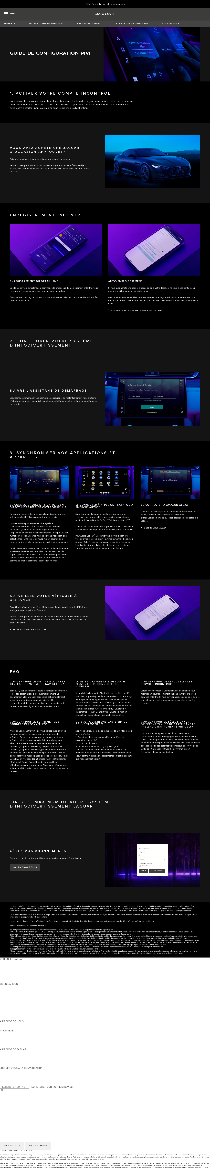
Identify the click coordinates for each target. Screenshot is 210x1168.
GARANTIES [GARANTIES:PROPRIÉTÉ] (7, 1040)
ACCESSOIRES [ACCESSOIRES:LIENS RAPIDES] (8, 1009)
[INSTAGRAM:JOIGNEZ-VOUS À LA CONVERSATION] (8, 1071)
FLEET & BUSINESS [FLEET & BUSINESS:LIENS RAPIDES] (11, 1015)
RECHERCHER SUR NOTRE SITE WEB (51, 1087)
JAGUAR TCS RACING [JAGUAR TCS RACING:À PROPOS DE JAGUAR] (12, 1058)
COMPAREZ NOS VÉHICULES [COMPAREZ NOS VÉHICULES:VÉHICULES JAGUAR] (16, 977)
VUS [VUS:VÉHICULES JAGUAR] (2, 968)
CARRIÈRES (7, 1109)
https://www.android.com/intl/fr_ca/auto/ (173, 938)
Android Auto (120, 520)
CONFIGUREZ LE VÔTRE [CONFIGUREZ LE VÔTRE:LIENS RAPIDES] (14, 990)
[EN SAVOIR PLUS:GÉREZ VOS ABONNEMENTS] (25, 867)
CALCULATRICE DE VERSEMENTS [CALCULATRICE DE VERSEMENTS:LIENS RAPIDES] (19, 993)
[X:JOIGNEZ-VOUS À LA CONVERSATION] (2, 1083)
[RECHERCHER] (2, 1090)
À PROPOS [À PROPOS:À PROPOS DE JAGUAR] (6, 1052)
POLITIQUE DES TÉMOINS (14, 1100)
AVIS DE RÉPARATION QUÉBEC (17, 1115)
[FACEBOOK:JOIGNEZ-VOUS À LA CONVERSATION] (8, 1080)
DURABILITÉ (7, 1027)
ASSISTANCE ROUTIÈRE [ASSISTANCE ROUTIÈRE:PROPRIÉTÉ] (14, 1043)
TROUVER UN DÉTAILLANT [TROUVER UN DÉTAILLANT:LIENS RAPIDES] (15, 996)
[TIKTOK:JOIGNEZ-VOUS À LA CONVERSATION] (5, 1074)
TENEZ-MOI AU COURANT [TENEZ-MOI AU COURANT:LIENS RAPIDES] (14, 1002)
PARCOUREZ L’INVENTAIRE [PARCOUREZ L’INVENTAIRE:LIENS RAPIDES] (15, 1018)
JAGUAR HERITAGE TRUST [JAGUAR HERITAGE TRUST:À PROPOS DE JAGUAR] (15, 1065)
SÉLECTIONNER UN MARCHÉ (16, 1094)
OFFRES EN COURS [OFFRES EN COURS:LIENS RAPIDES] (11, 987)
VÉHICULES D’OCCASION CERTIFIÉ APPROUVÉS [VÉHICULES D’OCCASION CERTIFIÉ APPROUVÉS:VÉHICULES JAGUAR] (27, 974)
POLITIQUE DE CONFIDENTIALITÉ (19, 1097)
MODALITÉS (7, 1103)
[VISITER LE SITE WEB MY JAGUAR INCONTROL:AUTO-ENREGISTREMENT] (135, 310)
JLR (2, 1024)
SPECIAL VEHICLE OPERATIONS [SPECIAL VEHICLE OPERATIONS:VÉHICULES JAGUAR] (18, 971)
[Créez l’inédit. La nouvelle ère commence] (105, 4)
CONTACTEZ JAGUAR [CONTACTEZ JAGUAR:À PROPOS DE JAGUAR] (12, 1061)
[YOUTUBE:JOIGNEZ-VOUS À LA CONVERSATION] (7, 1077)
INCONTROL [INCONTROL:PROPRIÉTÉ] (7, 1037)
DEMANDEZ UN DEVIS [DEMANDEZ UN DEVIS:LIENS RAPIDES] (12, 999)
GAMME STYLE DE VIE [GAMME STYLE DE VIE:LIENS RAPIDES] (12, 1012)
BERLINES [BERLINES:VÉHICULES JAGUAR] (6, 965)
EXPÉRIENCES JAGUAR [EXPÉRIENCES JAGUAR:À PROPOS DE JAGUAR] (13, 1055)
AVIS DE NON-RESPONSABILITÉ (18, 1106)
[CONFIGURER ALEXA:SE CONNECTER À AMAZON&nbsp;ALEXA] (153, 528)
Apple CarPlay (99, 520)
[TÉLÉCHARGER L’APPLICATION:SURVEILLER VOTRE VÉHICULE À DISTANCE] (28, 629)
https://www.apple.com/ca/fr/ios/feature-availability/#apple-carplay (171, 936)
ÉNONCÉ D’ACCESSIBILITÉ (15, 1112)
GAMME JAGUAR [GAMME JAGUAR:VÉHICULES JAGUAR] (9, 962)
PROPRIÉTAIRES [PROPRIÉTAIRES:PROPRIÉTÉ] (9, 1033)
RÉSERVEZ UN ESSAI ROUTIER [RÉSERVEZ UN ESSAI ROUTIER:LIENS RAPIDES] (17, 1005)
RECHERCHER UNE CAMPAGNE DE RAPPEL (25, 1046)
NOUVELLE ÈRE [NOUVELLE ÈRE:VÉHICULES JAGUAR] (9, 980)
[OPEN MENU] (10, 14)
